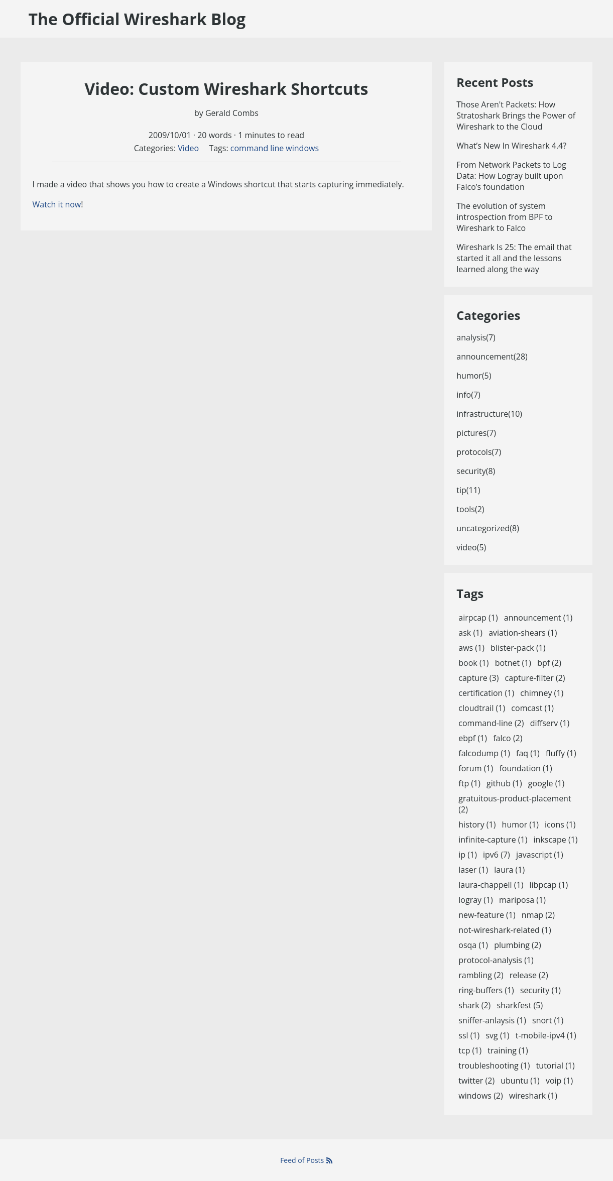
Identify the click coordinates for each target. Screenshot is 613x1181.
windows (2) (480, 1095)
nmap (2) (538, 914)
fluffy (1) (561, 753)
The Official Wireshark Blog (137, 19)
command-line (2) (491, 723)
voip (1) (559, 1080)
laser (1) (473, 869)
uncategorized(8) (487, 528)
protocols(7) (478, 451)
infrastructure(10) (489, 413)
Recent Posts (494, 82)
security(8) (475, 471)
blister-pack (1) (518, 647)
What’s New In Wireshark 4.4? (511, 145)
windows (302, 148)
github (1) (504, 783)
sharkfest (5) (520, 1005)
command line (257, 148)
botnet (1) (513, 662)
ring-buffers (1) (486, 990)
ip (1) (467, 854)
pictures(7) (476, 432)
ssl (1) (468, 1035)
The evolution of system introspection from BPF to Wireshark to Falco (504, 216)
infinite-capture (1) (492, 839)
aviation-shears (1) (522, 632)
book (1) (473, 662)
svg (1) (497, 1035)
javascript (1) (539, 854)
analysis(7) (476, 337)
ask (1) (470, 632)
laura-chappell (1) (490, 884)
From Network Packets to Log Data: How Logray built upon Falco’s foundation (511, 175)
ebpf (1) (472, 738)
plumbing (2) (517, 945)
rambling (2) (480, 975)
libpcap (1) (549, 884)
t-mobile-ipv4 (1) (546, 1035)
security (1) (540, 990)
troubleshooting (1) (494, 1065)
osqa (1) (473, 945)
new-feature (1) (486, 914)
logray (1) (475, 899)
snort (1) (547, 1020)
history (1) (477, 824)
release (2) (529, 975)
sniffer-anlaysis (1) (492, 1020)
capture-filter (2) (535, 677)
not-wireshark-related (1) (504, 929)
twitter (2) (476, 1080)
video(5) (471, 547)
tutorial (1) (555, 1065)
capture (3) (478, 677)
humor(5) (473, 375)
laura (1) (509, 869)
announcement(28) (491, 356)
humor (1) (520, 824)
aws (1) (471, 647)
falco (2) (507, 738)
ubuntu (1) (520, 1080)
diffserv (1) (549, 723)
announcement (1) (538, 617)
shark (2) (474, 1005)
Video (188, 148)
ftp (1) (469, 783)
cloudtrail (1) (481, 708)
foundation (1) (525, 768)
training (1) (507, 1050)
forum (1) (475, 768)
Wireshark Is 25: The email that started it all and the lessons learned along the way (513, 258)
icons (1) (560, 824)
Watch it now (57, 204)
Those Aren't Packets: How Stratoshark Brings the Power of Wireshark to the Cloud (515, 115)
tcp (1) (469, 1050)
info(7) (468, 394)
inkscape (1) (556, 839)
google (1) (546, 783)
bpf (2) (549, 662)
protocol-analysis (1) (495, 960)
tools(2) (470, 509)
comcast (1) (532, 708)
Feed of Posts (306, 1160)
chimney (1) (541, 692)
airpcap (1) (478, 617)
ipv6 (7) (496, 854)
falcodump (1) (484, 753)
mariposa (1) (522, 899)
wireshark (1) (533, 1095)
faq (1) (528, 753)
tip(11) (468, 490)
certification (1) (486, 692)
